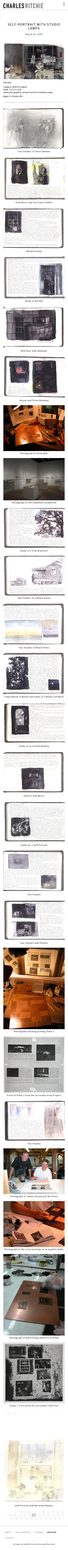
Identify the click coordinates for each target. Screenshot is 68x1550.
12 (53, 1512)
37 (60, 1518)
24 (53, 1515)
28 (16, 1518)
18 (24, 1515)
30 (26, 1518)
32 (36, 1518)
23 (48, 1515)
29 (21, 1518)
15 (10, 1515)
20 (34, 1515)
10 (43, 1512)
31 (31, 1518)
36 (55, 1518)
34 (45, 1518)
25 (58, 1515)
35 (50, 1518)
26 (62, 1515)
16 (14, 1515)
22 (43, 1515)
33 (40, 1518)
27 (12, 1518)
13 (58, 1512)
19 (29, 1515)
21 (38, 1515)
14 (62, 1512)
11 (48, 1512)
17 (19, 1515)
